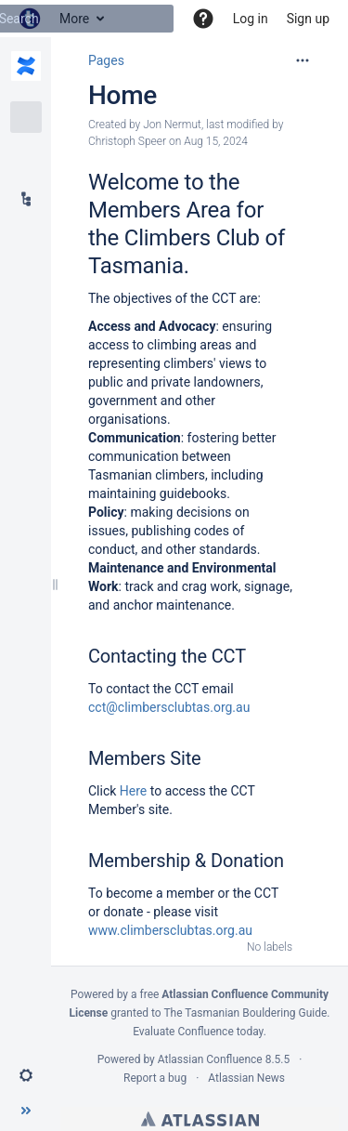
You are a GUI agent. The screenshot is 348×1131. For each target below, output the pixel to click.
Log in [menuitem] (250, 18)
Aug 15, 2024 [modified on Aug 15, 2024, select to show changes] (216, 141)
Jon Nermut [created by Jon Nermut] (172, 124)
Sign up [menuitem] (308, 18)
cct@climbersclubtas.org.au (169, 707)
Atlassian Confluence (210, 1059)
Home (122, 95)
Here (133, 790)
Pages (106, 60)
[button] (203, 18)
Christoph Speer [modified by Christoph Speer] (127, 141)
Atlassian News (246, 1078)
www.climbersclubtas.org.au (170, 930)
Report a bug (155, 1078)
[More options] (302, 60)
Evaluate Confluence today (198, 1031)
